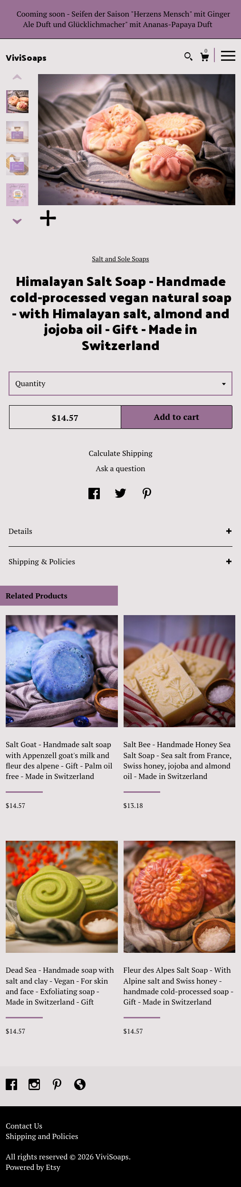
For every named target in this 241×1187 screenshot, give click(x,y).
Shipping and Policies (42, 1136)
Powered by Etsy (33, 1167)
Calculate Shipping (120, 453)
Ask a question (120, 468)
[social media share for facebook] (94, 494)
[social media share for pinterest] (147, 494)
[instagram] (35, 1085)
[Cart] (204, 58)
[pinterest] (58, 1085)
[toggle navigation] (228, 55)
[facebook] (12, 1085)
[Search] (188, 57)
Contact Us (24, 1126)
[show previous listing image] (17, 77)
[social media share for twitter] (120, 494)
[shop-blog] (80, 1085)
